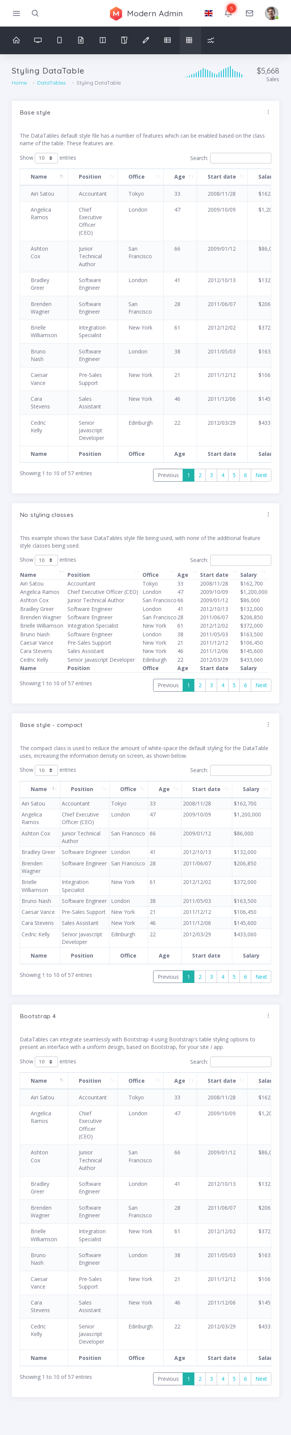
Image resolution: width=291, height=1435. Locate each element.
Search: (230, 158)
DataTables (51, 82)
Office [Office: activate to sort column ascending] (136, 176)
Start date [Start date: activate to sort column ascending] (222, 176)
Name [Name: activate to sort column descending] (39, 176)
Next (261, 475)
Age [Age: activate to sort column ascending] (179, 176)
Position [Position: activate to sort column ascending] (90, 176)
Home (19, 82)
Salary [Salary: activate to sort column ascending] (248, 574)
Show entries (48, 158)
